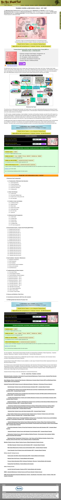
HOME (5, 5)
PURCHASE (27, 5)
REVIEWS (32, 5)
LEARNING (49, 5)
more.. (57, 484)
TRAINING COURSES (16, 5)
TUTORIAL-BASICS (42, 5)
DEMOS (22, 5)
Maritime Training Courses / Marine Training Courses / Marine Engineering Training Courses (23, 442)
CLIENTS (36, 5)
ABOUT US (9, 5)
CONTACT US (53, 5)
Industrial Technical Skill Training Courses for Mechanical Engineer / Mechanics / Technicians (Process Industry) (28, 384)
